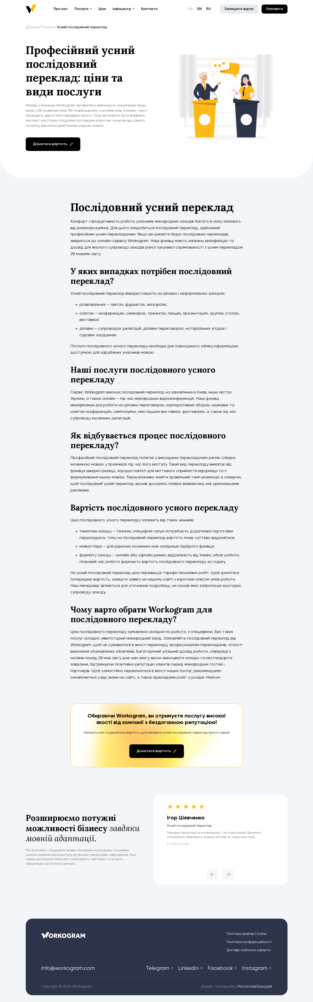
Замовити (274, 9)
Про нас (60, 9)
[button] (186, 876)
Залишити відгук (239, 9)
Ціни (102, 9)
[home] (31, 9)
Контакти (149, 9)
